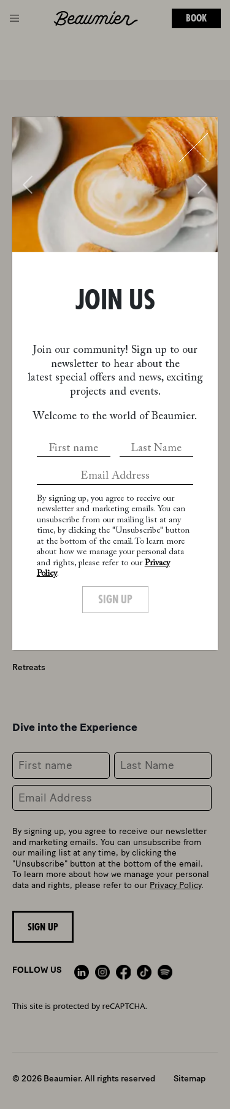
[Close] (194, 147)
